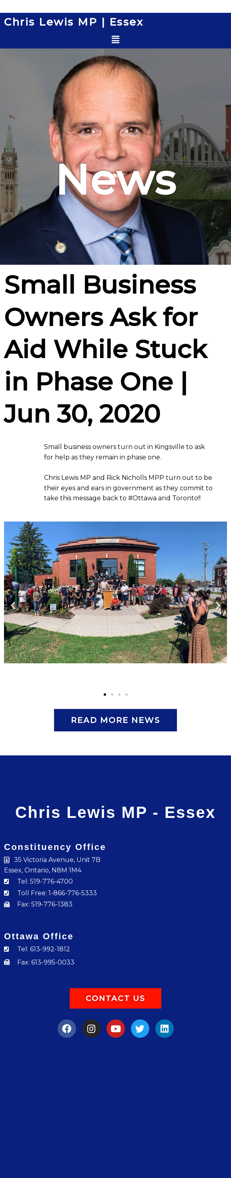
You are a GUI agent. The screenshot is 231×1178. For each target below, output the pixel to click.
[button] (115, 39)
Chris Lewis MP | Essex (73, 22)
